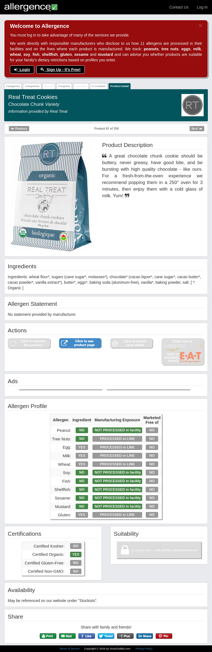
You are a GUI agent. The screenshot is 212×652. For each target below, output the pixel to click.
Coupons (64, 86)
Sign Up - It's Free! (61, 69)
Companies (32, 86)
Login (22, 69)
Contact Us (179, 7)
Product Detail (119, 86)
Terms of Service (70, 648)
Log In (202, 7)
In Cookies (99, 86)
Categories (13, 86)
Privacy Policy (144, 648)
